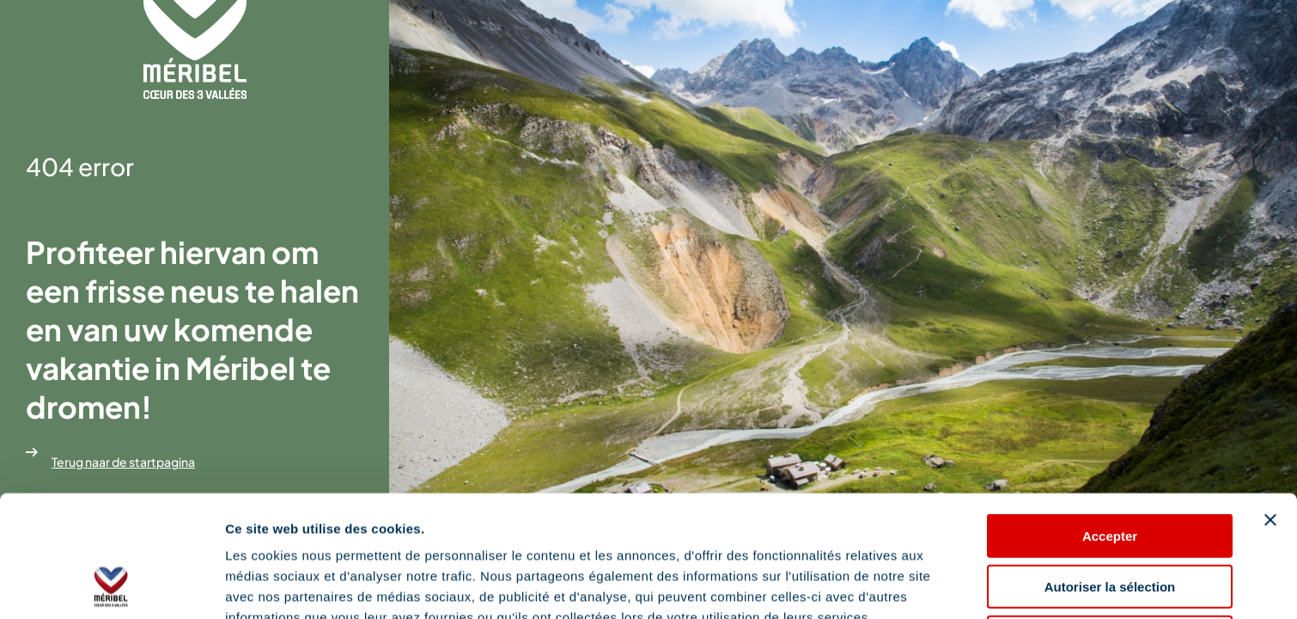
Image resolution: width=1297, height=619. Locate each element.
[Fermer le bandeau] (1270, 406)
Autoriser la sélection (1110, 472)
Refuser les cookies (1110, 523)
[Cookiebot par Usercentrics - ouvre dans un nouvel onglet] (111, 585)
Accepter (1109, 421)
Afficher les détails (283, 585)
